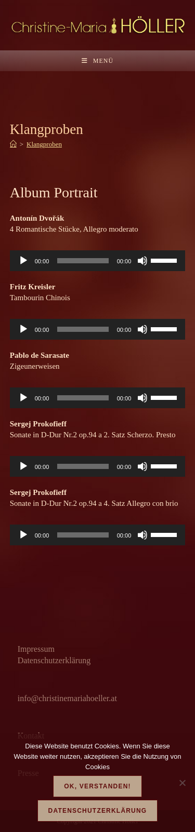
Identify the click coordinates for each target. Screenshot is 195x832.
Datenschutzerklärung (54, 660)
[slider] (82, 260)
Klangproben (44, 144)
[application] (98, 260)
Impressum (36, 649)
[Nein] (182, 782)
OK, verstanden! (97, 786)
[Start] (13, 144)
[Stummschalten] (142, 261)
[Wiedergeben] (23, 261)
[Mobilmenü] (97, 60)
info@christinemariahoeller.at (67, 698)
